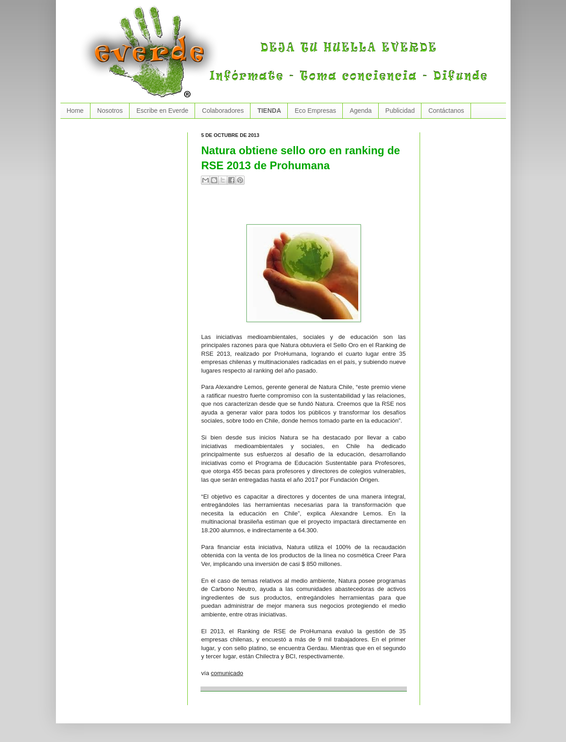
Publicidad (400, 110)
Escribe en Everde (162, 110)
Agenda (360, 110)
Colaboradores (223, 110)
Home (75, 110)
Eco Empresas (315, 110)
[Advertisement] (307, 208)
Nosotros (110, 110)
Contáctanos (446, 110)
